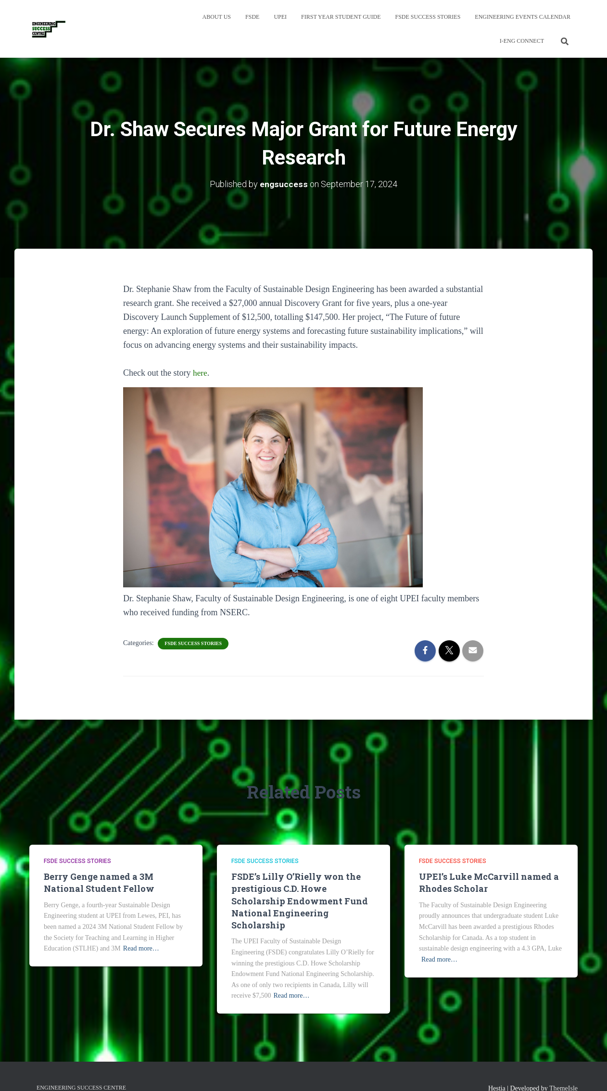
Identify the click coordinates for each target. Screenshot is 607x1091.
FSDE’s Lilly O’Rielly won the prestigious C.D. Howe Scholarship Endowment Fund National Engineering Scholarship (299, 901)
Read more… (141, 948)
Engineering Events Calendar (522, 16)
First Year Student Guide (340, 16)
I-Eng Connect (522, 41)
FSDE (252, 16)
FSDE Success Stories (428, 16)
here (200, 373)
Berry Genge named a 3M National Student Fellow (99, 882)
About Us (216, 16)
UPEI (280, 16)
